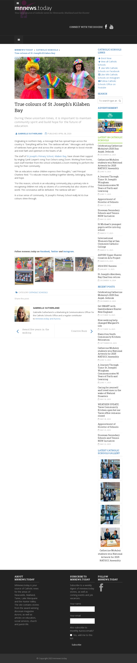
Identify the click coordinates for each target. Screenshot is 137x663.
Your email (75, 615)
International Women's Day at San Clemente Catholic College (109, 242)
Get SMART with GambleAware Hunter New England (109, 309)
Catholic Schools (38, 292)
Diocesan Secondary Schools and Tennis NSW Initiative (109, 213)
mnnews (33, 7)
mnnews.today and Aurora (47, 318)
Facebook (45, 251)
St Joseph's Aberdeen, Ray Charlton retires (109, 276)
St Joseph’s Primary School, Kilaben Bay (46, 156)
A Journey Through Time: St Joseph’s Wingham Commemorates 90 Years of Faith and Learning (108, 183)
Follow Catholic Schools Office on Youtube (107, 84)
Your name (75, 603)
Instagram (68, 251)
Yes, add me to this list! (81, 637)
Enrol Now (104, 58)
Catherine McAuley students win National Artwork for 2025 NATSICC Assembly (110, 164)
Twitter (54, 251)
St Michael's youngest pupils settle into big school (109, 227)
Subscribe (76, 644)
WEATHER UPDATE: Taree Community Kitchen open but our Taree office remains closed (109, 410)
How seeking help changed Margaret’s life (108, 323)
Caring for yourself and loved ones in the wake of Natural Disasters (109, 392)
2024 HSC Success (107, 265)
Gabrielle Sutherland (46, 307)
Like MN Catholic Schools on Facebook (108, 70)
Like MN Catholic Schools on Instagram (109, 76)
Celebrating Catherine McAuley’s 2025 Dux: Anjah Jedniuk (110, 148)
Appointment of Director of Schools (108, 201)
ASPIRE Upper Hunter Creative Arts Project (110, 256)
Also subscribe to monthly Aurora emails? (82, 629)
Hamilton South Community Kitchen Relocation (109, 337)
